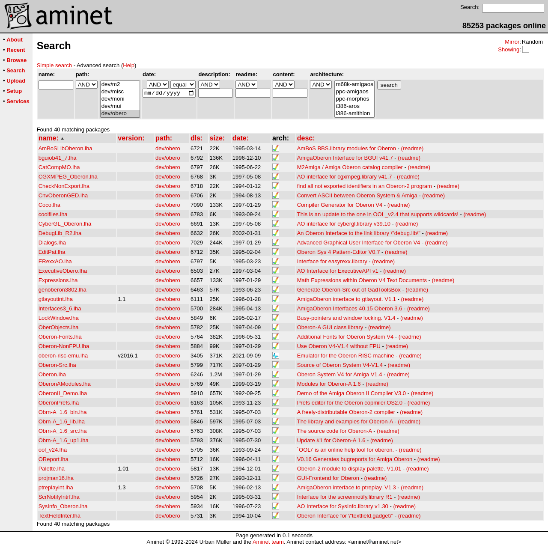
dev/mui (120, 106)
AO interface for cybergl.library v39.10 (343, 223)
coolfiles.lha (53, 214)
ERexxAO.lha (55, 261)
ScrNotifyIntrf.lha (59, 497)
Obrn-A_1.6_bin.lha (63, 412)
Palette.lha (52, 468)
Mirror (512, 42)
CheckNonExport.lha (64, 186)
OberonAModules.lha (65, 384)
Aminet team (268, 542)
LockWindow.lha (59, 318)
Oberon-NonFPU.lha (64, 346)
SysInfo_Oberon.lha (63, 506)
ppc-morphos (354, 99)
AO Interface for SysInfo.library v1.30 (342, 506)
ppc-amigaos (354, 91)
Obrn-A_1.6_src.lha (63, 431)
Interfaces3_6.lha (60, 308)
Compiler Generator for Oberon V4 (339, 205)
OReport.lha (53, 459)
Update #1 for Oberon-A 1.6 (331, 440)
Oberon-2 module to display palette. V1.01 (349, 468)
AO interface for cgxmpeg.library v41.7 (344, 176)
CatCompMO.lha (59, 167)
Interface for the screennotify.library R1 (345, 497)
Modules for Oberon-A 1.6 (329, 384)
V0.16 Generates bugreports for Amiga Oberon (355, 459)
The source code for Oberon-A (334, 431)
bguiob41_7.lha (58, 158)
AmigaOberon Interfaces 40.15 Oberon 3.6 (349, 308)
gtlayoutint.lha (56, 299)
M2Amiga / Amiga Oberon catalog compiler (350, 167)
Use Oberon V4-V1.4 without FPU (339, 346)
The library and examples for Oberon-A (345, 421)
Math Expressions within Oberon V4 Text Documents (362, 280)
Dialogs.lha (52, 242)
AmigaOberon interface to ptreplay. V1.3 (346, 487)
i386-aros (354, 106)
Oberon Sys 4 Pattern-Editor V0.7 (338, 252)
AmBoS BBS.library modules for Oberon (346, 148)
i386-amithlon (354, 113)
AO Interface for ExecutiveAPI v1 (337, 271)
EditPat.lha (52, 252)
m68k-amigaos (354, 84)
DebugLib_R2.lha (60, 233)
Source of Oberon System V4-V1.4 (340, 365)
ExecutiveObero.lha (63, 271)
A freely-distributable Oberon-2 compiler (346, 412)
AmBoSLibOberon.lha (65, 148)
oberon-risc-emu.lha (63, 355)
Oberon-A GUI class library (330, 327)
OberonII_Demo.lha (63, 393)
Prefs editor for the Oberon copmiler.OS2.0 (349, 402)
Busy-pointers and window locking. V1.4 (346, 318)
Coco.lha (49, 205)
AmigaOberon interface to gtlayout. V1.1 (346, 299)
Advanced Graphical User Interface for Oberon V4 (358, 242)
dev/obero (120, 113)
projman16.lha (56, 478)
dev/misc (120, 91)
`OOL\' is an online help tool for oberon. (345, 450)
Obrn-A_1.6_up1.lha (64, 440)
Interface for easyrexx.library (332, 261)
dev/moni (120, 99)
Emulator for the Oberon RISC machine (345, 355)
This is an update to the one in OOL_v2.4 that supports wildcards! (378, 214)
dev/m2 (120, 84)
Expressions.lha (58, 280)
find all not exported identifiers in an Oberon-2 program (364, 186)
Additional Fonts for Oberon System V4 (345, 337)
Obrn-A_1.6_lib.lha (62, 421)
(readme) (412, 148)
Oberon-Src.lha (57, 365)
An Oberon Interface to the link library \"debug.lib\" (358, 233)
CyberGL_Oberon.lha (65, 223)
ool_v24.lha (53, 450)
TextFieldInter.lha (59, 515)
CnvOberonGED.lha (63, 195)
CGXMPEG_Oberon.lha (68, 176)
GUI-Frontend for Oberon (328, 478)
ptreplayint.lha (56, 487)
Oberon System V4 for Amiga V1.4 (339, 374)
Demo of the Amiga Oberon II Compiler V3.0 (351, 393)
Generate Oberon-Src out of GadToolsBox (349, 289)
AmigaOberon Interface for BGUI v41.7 (345, 158)
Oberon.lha (52, 374)
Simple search (54, 65)
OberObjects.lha (59, 327)
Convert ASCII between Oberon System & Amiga (357, 195)
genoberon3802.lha (62, 289)
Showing (508, 49)
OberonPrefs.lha (59, 402)
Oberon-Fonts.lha (60, 337)
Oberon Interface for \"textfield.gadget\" (345, 515)
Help (128, 65)
